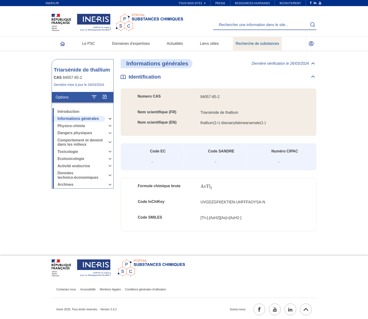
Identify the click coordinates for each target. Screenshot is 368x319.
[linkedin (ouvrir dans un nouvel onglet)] (290, 309)
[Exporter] (105, 97)
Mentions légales (110, 289)
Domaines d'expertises (131, 44)
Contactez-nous (66, 289)
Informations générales (78, 119)
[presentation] (206, 186)
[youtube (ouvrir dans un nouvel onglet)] (275, 309)
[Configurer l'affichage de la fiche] (94, 97)
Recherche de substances (257, 44)
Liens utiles (209, 44)
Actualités (175, 44)
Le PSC (88, 44)
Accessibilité (88, 289)
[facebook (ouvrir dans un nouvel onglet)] (259, 309)
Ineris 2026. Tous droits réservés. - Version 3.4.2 (86, 309)
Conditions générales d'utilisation (145, 289)
